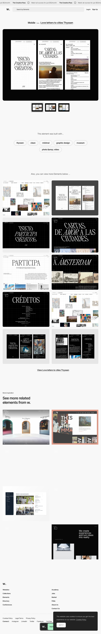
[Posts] (75, 272)
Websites (6, 590)
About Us (55, 605)
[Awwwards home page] (43, 626)
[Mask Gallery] (75, 465)
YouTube (49, 621)
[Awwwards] (8, 9)
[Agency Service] (75, 541)
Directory (6, 601)
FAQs (53, 601)
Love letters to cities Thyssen (57, 22)
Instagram (15, 621)
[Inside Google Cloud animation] (26, 541)
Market (54, 597)
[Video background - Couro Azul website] (75, 502)
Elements (6, 597)
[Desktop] (26, 197)
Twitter (32, 621)
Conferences (7, 605)
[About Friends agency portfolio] (26, 464)
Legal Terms (19, 618)
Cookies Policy (8, 618)
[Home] (75, 427)
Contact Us (56, 608)
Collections (7, 593)
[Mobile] (75, 197)
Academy (55, 590)
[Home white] (75, 309)
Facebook (40, 621)
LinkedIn (24, 621)
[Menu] (26, 235)
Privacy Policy (30, 618)
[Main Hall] (26, 427)
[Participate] (26, 272)
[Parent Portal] (26, 503)
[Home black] (75, 235)
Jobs (53, 593)
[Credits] (26, 309)
